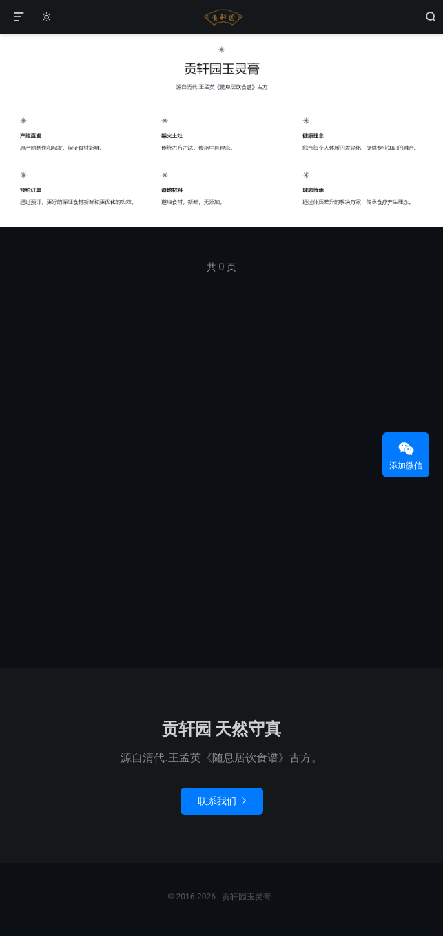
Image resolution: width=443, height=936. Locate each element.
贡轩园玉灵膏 (221, 17)
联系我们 (222, 800)
